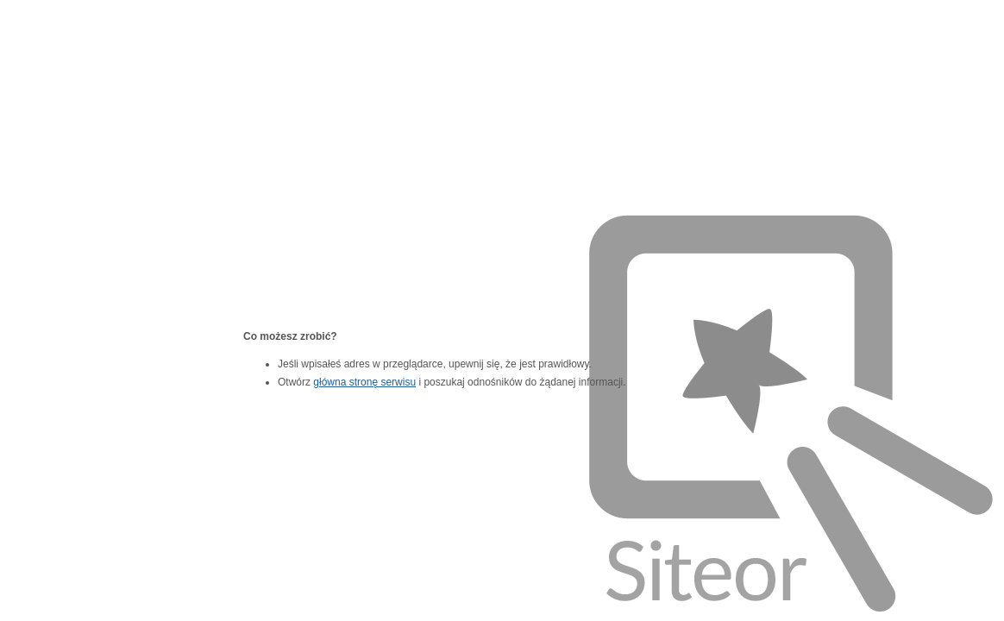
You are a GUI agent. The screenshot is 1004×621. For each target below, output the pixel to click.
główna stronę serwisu (364, 382)
